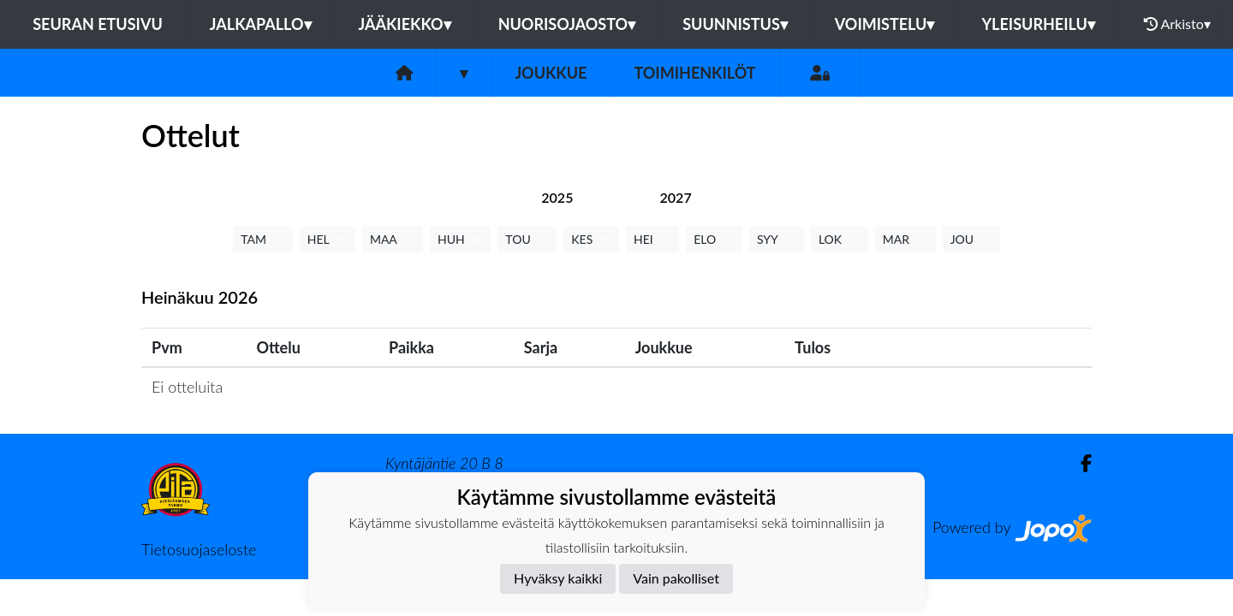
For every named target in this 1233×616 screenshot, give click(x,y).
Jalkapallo (261, 24)
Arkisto (1177, 24)
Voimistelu (885, 24)
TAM (262, 239)
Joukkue (551, 72)
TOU (527, 239)
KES (591, 239)
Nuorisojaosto (567, 24)
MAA (392, 239)
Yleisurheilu (1037, 24)
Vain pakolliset (676, 578)
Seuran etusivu (98, 24)
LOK (840, 239)
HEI (652, 239)
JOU (971, 239)
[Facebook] (1079, 463)
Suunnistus (735, 24)
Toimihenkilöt (694, 72)
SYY (776, 239)
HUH (460, 239)
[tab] (557, 197)
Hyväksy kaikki (558, 578)
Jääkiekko (405, 24)
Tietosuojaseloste (198, 549)
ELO (714, 239)
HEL (327, 239)
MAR (905, 239)
